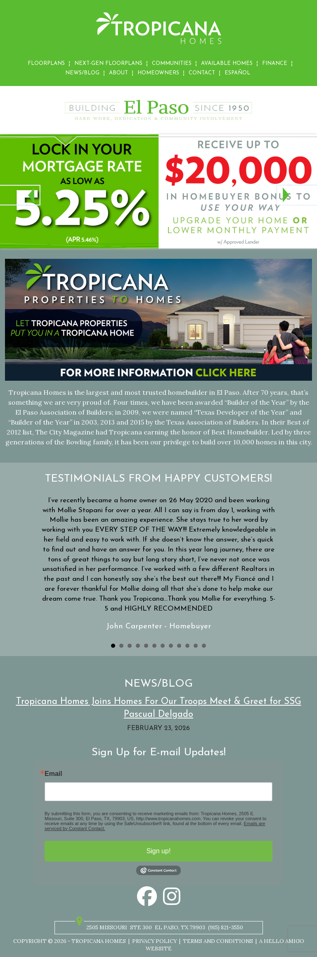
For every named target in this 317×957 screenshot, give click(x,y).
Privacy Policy (154, 941)
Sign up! (159, 850)
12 (204, 646)
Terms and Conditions (218, 941)
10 (187, 646)
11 (196, 646)
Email (53, 774)
